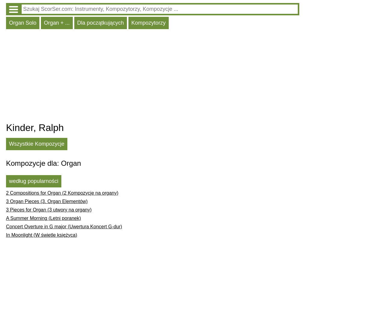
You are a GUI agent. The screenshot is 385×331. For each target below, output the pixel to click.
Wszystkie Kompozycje (36, 144)
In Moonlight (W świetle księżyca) (41, 235)
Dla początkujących (100, 23)
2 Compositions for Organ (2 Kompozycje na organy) (62, 193)
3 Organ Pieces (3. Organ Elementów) (47, 201)
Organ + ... (57, 23)
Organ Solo (22, 23)
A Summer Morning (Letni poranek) (43, 218)
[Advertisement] (152, 77)
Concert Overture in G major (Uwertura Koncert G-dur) (64, 226)
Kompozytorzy (148, 23)
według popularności (33, 181)
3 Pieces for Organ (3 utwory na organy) (49, 209)
